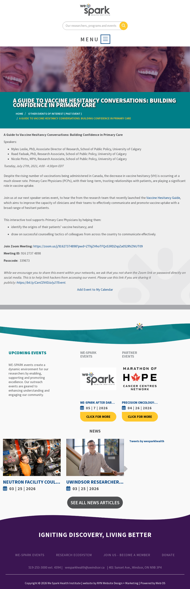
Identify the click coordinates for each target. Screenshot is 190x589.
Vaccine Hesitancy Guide (163, 198)
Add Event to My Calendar (95, 290)
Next (125, 466)
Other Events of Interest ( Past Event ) (55, 113)
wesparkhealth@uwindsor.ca (84, 567)
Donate (168, 555)
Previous (2, 466)
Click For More (98, 417)
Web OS (160, 583)
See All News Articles (95, 503)
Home (19, 113)
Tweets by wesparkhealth (146, 441)
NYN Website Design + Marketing (117, 583)
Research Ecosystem (74, 555)
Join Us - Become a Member (127, 555)
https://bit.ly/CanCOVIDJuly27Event (40, 282)
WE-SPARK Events (29, 555)
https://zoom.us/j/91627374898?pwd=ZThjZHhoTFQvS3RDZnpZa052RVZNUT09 (88, 246)
